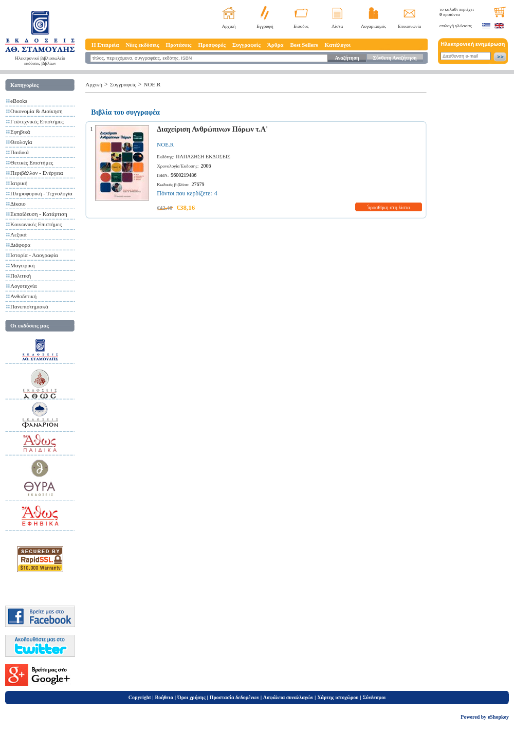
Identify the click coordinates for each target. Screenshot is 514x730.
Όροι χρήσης (191, 697)
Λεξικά (18, 234)
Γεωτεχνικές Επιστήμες (37, 121)
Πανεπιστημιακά (29, 306)
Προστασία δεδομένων (234, 697)
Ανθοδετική (23, 296)
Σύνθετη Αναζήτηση (394, 58)
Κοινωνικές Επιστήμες (36, 224)
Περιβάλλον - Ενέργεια (36, 173)
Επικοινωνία (409, 26)
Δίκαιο (18, 203)
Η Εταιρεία (105, 45)
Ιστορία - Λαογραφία (34, 255)
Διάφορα (20, 245)
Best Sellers (304, 45)
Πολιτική (20, 275)
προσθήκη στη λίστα (389, 207)
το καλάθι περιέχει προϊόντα (456, 12)
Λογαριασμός (373, 26)
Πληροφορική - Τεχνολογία (41, 193)
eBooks (18, 101)
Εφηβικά (20, 132)
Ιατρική (19, 183)
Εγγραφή (264, 26)
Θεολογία (21, 142)
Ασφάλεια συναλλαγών (288, 697)
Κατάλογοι (338, 45)
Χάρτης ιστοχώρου (337, 697)
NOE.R (152, 84)
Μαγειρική (22, 265)
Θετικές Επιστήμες (31, 162)
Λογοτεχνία (23, 286)
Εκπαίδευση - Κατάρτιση (38, 214)
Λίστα (337, 26)
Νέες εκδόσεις (142, 45)
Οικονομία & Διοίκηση (36, 111)
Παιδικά (19, 152)
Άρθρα (275, 45)
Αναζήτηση (347, 58)
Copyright (139, 697)
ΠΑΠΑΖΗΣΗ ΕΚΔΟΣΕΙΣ (203, 156)
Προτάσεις (179, 45)
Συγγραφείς (246, 45)
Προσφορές (212, 45)
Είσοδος (301, 26)
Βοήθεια (164, 697)
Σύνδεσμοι (374, 697)
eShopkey (498, 717)
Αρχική (229, 26)
